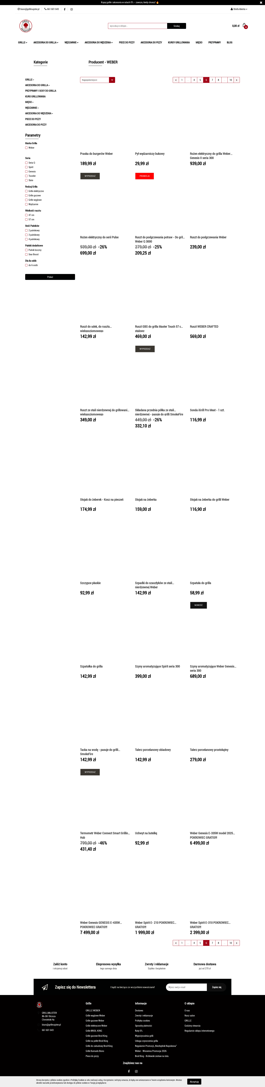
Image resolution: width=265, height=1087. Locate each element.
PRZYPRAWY (214, 42)
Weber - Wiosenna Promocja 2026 (150, 1051)
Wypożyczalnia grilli (144, 1035)
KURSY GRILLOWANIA (179, 42)
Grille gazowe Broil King (96, 1035)
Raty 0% (138, 1030)
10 (231, 80)
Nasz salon (190, 1015)
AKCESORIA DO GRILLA (45, 42)
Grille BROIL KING (94, 1030)
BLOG (229, 42)
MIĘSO (199, 42)
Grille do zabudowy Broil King (99, 1046)
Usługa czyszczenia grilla (146, 1041)
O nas (187, 1010)
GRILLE (22, 42)
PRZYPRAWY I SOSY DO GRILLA (40, 90)
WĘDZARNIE (72, 42)
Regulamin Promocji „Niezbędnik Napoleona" (156, 1046)
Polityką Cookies (77, 1080)
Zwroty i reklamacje (144, 1015)
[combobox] (97, 80)
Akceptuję (194, 1081)
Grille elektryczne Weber (96, 1025)
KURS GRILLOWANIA (35, 96)
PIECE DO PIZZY (127, 42)
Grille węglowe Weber (95, 1015)
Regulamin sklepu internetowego (199, 1030)
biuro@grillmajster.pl (51, 1024)
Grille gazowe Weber (95, 1020)
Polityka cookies (142, 1020)
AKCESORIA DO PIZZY (151, 42)
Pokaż (50, 277)
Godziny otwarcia (192, 1025)
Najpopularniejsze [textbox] (89, 80)
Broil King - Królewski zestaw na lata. (152, 1056)
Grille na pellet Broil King (97, 1041)
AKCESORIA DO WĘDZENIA (99, 42)
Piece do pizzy (92, 1056)
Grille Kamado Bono (95, 1051)
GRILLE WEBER (93, 1010)
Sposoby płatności (143, 1025)
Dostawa (139, 1010)
